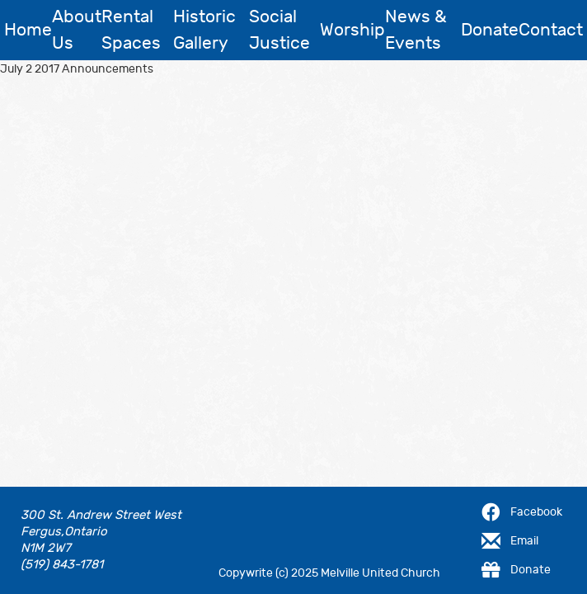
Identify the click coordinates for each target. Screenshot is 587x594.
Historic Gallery (204, 30)
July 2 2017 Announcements (76, 69)
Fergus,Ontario (64, 532)
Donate (490, 30)
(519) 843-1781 (62, 565)
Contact (551, 30)
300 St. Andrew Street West (101, 515)
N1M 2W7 (46, 548)
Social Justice (279, 30)
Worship (352, 30)
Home (28, 30)
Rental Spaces (131, 30)
